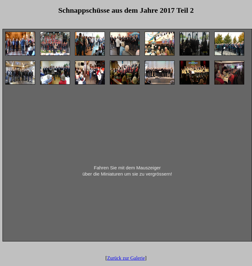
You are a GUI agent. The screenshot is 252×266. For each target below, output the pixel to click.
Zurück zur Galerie (126, 258)
